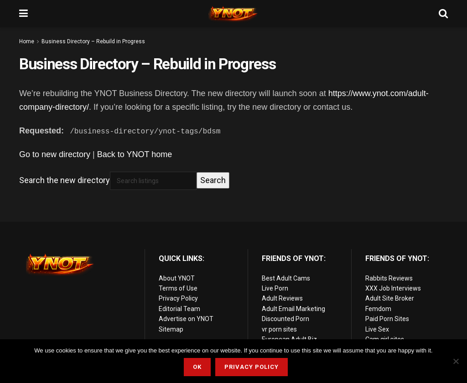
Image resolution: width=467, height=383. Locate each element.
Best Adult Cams (286, 278)
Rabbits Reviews (389, 278)
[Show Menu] (23, 13)
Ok (197, 366)
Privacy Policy (178, 298)
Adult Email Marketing (293, 308)
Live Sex (377, 329)
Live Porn (275, 288)
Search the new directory (64, 180)
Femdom (378, 308)
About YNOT (177, 278)
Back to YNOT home (134, 154)
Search (213, 180)
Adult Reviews (282, 298)
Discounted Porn (285, 318)
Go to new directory (54, 154)
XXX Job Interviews (393, 288)
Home (26, 41)
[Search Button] (443, 13)
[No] (455, 361)
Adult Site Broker (389, 298)
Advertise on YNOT (186, 318)
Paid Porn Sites (387, 318)
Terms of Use (178, 288)
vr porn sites (279, 329)
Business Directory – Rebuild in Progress (93, 41)
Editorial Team (179, 308)
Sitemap (171, 329)
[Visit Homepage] (233, 14)
